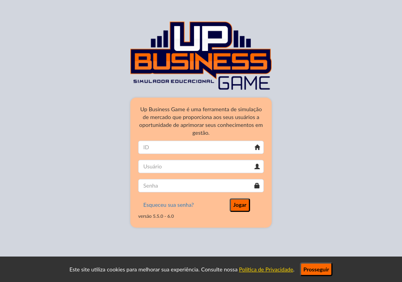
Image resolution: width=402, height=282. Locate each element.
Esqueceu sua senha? (168, 204)
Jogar (240, 204)
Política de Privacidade (266, 269)
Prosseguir (316, 269)
